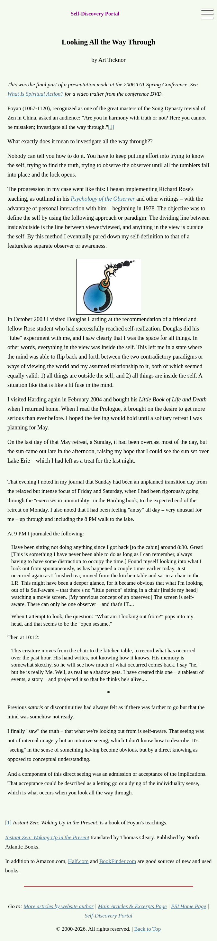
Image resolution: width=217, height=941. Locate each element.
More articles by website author (58, 906)
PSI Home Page (188, 906)
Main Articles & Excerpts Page (132, 906)
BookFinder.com (117, 861)
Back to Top (147, 929)
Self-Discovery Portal (95, 14)
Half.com (78, 861)
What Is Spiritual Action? (35, 94)
